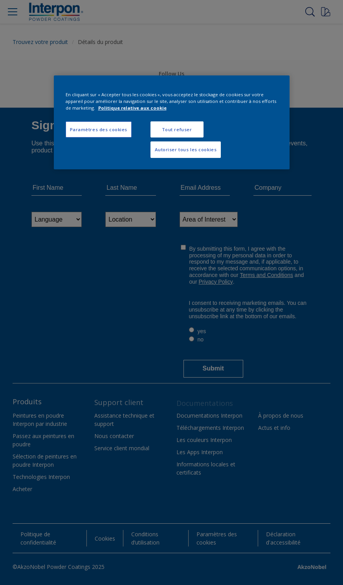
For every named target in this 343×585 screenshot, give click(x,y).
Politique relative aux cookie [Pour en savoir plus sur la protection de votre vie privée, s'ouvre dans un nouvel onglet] (132, 108)
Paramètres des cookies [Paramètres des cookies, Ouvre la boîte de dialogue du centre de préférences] (99, 129)
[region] (172, 122)
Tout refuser (177, 129)
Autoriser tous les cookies (186, 149)
